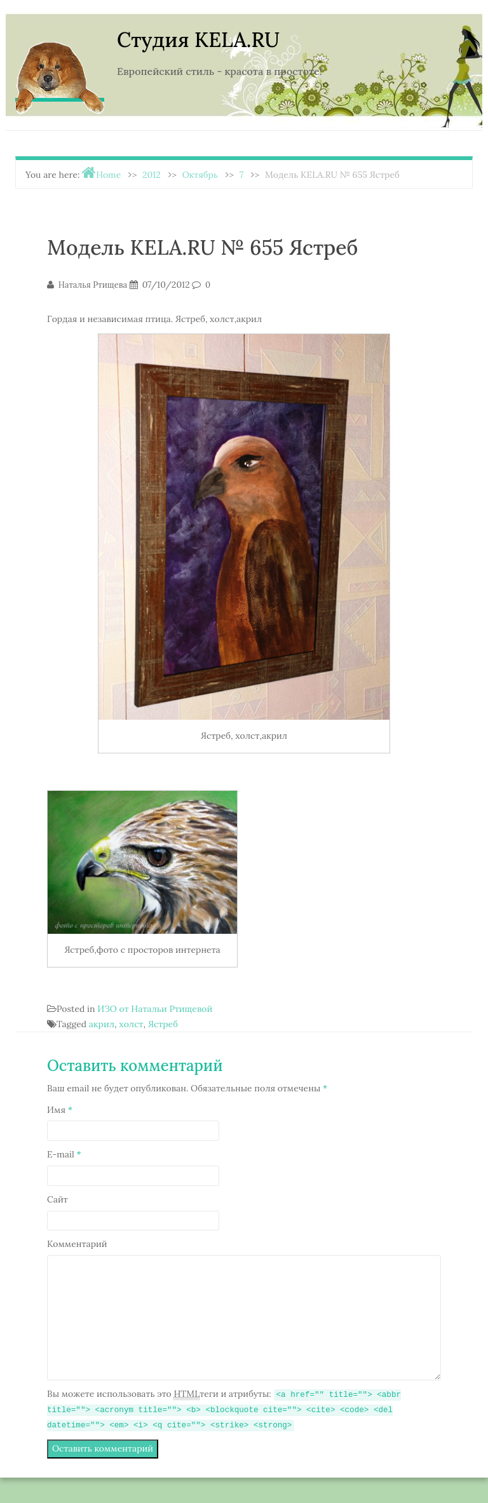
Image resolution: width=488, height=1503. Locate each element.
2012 (151, 174)
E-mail (64, 1154)
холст (131, 1024)
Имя (59, 1109)
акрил (101, 1024)
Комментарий (77, 1244)
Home (108, 174)
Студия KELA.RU (198, 40)
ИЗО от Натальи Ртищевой (154, 1008)
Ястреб (163, 1024)
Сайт (57, 1199)
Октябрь (200, 174)
